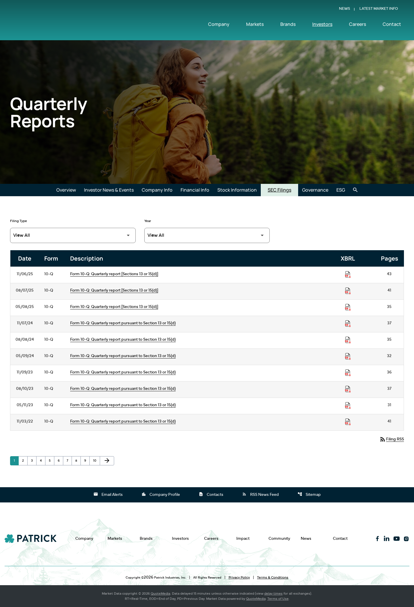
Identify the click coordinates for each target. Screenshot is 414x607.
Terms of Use (278, 598)
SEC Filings (279, 190)
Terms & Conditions (272, 577)
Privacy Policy (239, 577)
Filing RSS (391, 439)
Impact (243, 538)
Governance (315, 190)
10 (96, 460)
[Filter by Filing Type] (73, 235)
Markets (255, 25)
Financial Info (195, 190)
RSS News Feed (260, 494)
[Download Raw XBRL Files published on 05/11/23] (347, 405)
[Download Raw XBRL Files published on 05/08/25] (347, 307)
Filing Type (18, 221)
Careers (357, 25)
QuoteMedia (160, 593)
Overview (66, 190)
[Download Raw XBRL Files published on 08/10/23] (347, 389)
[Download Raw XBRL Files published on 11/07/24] (347, 323)
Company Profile (160, 494)
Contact (392, 25)
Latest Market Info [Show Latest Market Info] (378, 9)
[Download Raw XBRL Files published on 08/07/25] (347, 291)
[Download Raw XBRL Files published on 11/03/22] (347, 422)
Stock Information (237, 190)
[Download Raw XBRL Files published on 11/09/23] (347, 372)
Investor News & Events (109, 190)
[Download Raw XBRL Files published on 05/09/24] (347, 356)
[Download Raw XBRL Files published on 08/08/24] (347, 340)
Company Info (157, 190)
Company (218, 25)
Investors (322, 25)
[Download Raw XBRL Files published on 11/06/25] (347, 274)
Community (279, 538)
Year (147, 221)
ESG (340, 190)
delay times (273, 593)
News (344, 9)
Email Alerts (108, 494)
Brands (288, 25)
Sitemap (309, 494)
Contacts (211, 494)
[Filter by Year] (207, 235)
